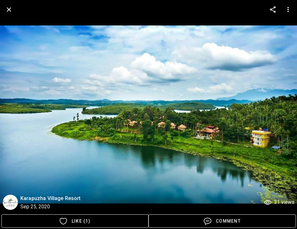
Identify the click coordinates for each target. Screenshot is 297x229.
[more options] (272, 9)
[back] (9, 9)
